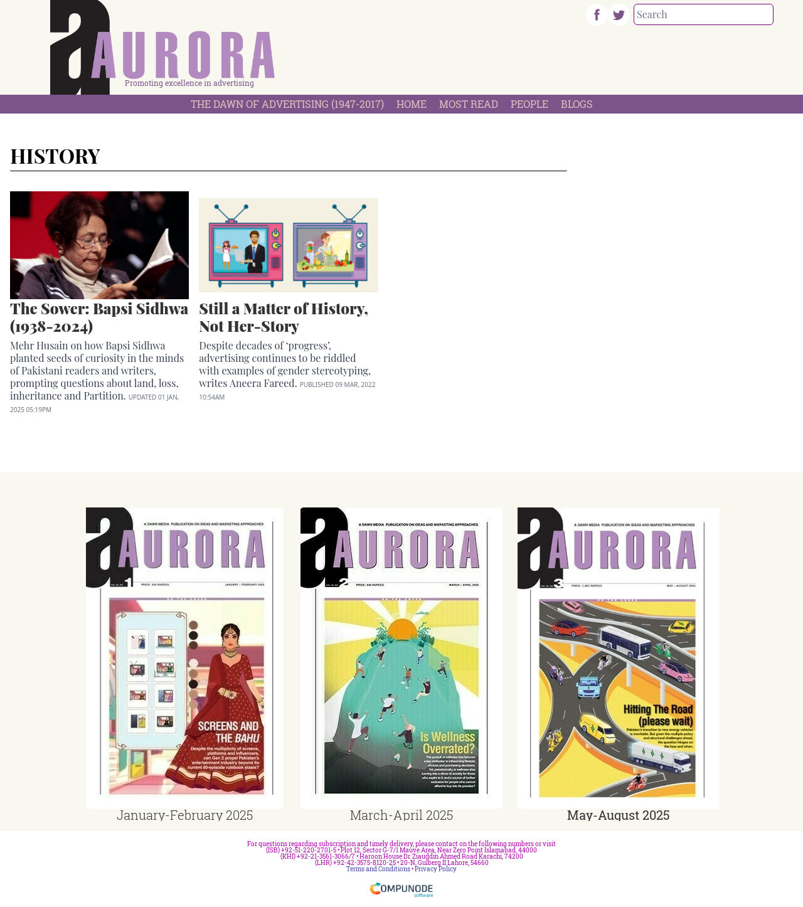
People (529, 103)
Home (411, 103)
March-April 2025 (401, 815)
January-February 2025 (185, 815)
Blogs (577, 103)
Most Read (468, 103)
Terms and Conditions (378, 869)
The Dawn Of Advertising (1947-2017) (287, 103)
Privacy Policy (436, 869)
